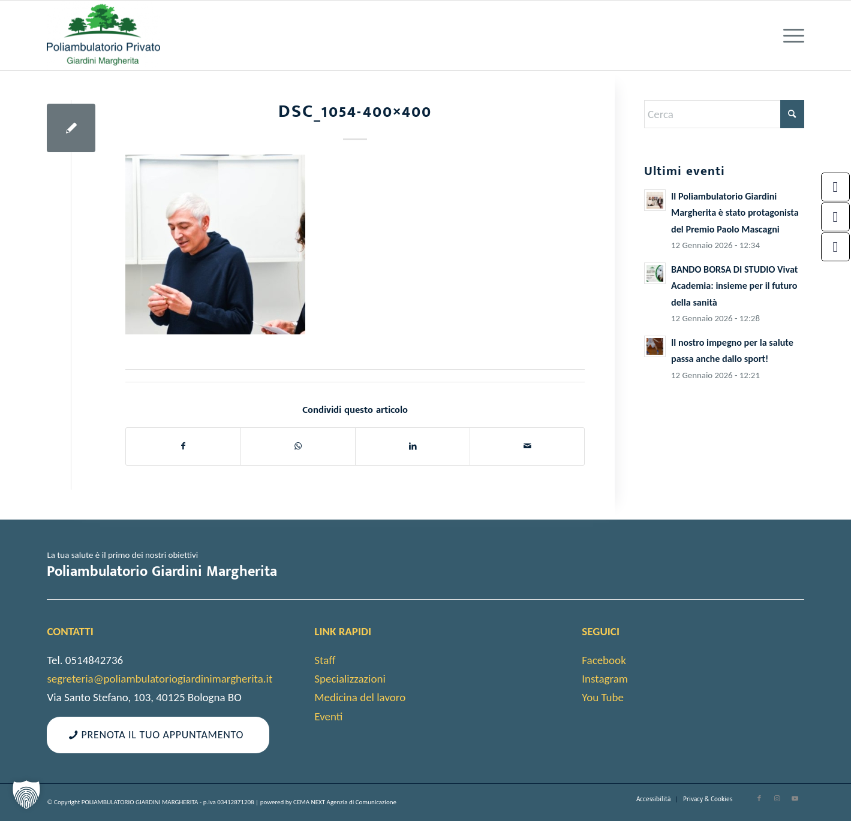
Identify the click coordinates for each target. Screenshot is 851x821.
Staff (324, 660)
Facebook (604, 660)
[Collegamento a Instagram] (777, 799)
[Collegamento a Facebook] (759, 799)
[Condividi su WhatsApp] (298, 446)
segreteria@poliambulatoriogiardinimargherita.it (159, 679)
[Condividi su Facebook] (183, 446)
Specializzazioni (349, 679)
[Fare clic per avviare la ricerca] (792, 114)
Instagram (605, 679)
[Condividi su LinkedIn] (413, 446)
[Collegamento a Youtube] (795, 799)
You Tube (603, 697)
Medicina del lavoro (359, 697)
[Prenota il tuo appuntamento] (158, 735)
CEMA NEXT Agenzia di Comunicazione (344, 802)
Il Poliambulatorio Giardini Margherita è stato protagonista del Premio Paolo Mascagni (735, 213)
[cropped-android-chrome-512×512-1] (103, 35)
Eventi (328, 716)
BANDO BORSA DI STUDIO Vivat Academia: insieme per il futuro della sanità (734, 286)
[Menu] (789, 35)
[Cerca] (724, 114)
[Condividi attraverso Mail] (527, 446)
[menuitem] (789, 35)
